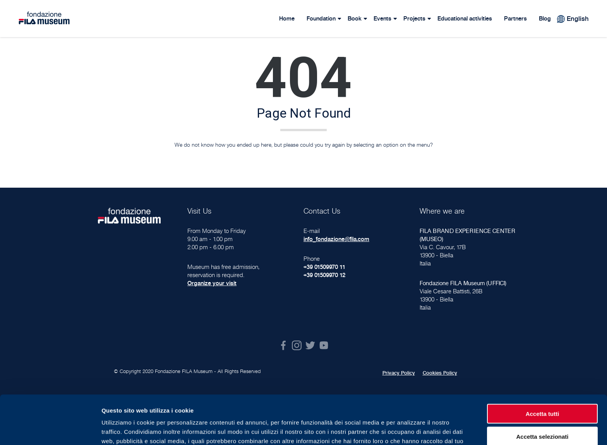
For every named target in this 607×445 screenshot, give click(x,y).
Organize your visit (212, 283)
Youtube (324, 345)
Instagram (297, 345)
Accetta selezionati (542, 390)
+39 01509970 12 (324, 275)
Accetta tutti (542, 368)
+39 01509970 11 (324, 266)
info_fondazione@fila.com (336, 239)
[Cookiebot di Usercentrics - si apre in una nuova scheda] (50, 430)
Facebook (283, 345)
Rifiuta (542, 413)
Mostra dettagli (407, 429)
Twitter (310, 345)
